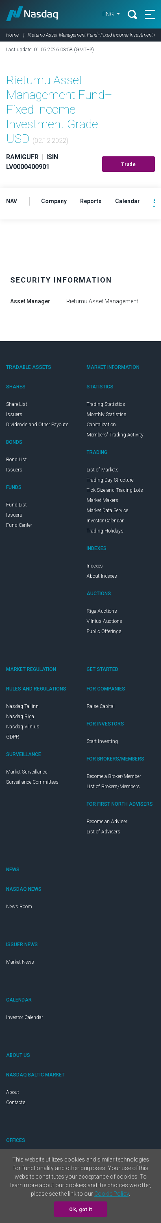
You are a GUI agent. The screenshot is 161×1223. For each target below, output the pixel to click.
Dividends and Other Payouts (37, 424)
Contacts (16, 1102)
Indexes (95, 566)
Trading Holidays (105, 531)
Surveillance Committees (32, 782)
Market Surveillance (26, 772)
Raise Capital (101, 706)
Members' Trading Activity (115, 435)
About (12, 1092)
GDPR (12, 737)
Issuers (14, 414)
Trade (128, 164)
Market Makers (102, 500)
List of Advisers (103, 832)
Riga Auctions (102, 611)
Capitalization (101, 424)
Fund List (16, 505)
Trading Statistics (106, 404)
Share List (16, 404)
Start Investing (102, 741)
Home (12, 35)
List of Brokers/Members (113, 786)
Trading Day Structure (110, 480)
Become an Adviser (107, 821)
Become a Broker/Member (114, 776)
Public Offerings (104, 631)
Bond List (16, 459)
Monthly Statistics (106, 414)
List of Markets (103, 470)
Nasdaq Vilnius (22, 727)
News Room (19, 907)
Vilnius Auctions (104, 621)
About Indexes (102, 576)
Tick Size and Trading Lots (115, 490)
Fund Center (19, 525)
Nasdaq (34, 14)
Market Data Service (107, 510)
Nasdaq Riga (20, 716)
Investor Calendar (105, 521)
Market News (20, 962)
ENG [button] (103, 14)
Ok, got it (80, 1209)
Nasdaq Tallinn (22, 706)
